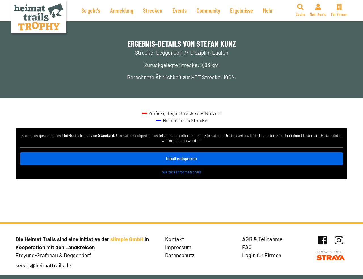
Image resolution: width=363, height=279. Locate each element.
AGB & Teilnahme (262, 239)
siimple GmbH (126, 239)
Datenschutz (180, 255)
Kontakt (174, 239)
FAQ (247, 247)
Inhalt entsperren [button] (181, 158)
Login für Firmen (261, 255)
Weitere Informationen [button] (181, 171)
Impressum (178, 247)
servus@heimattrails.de (43, 265)
